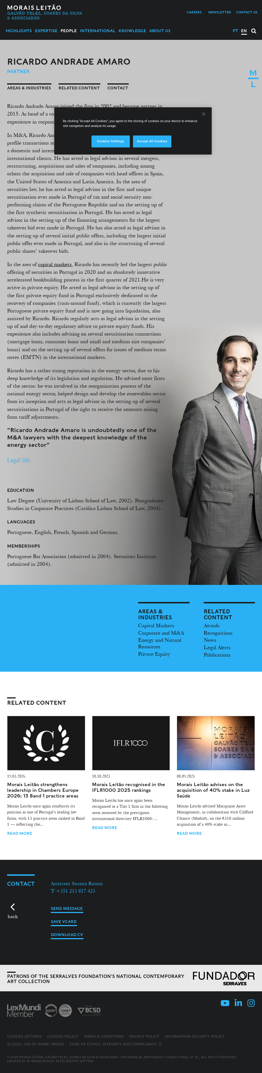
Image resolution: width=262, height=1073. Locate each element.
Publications (217, 654)
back (13, 916)
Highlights (19, 30)
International (97, 30)
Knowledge (132, 30)
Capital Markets (156, 625)
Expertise (46, 30)
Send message (67, 908)
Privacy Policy (144, 1036)
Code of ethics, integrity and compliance (115, 1044)
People (69, 30)
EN (244, 30)
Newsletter (219, 12)
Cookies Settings (24, 1037)
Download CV (67, 934)
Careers (194, 12)
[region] (132, 131)
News (210, 640)
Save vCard (63, 921)
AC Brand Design (40, 1061)
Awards (211, 625)
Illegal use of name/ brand (35, 1044)
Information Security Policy (194, 1036)
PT (235, 30)
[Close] (203, 114)
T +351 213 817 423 (73, 891)
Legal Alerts (217, 647)
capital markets (55, 264)
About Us (159, 30)
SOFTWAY (87, 1061)
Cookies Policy (62, 1036)
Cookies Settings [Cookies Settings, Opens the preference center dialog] (110, 141)
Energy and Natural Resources (159, 643)
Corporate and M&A (161, 633)
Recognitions (218, 633)
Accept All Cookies (152, 141)
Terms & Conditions (104, 1036)
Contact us (246, 12)
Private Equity (154, 654)
